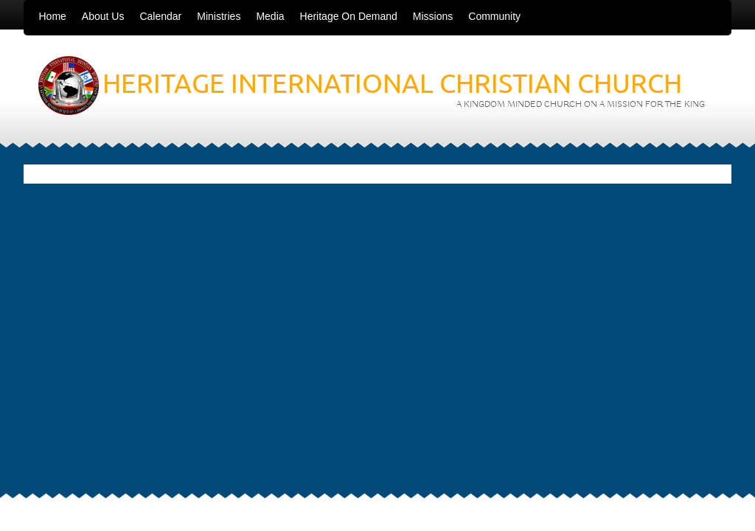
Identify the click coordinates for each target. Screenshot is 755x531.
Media (270, 16)
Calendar (160, 16)
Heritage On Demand (348, 16)
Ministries (218, 16)
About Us (103, 16)
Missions (433, 16)
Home (52, 16)
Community (494, 16)
